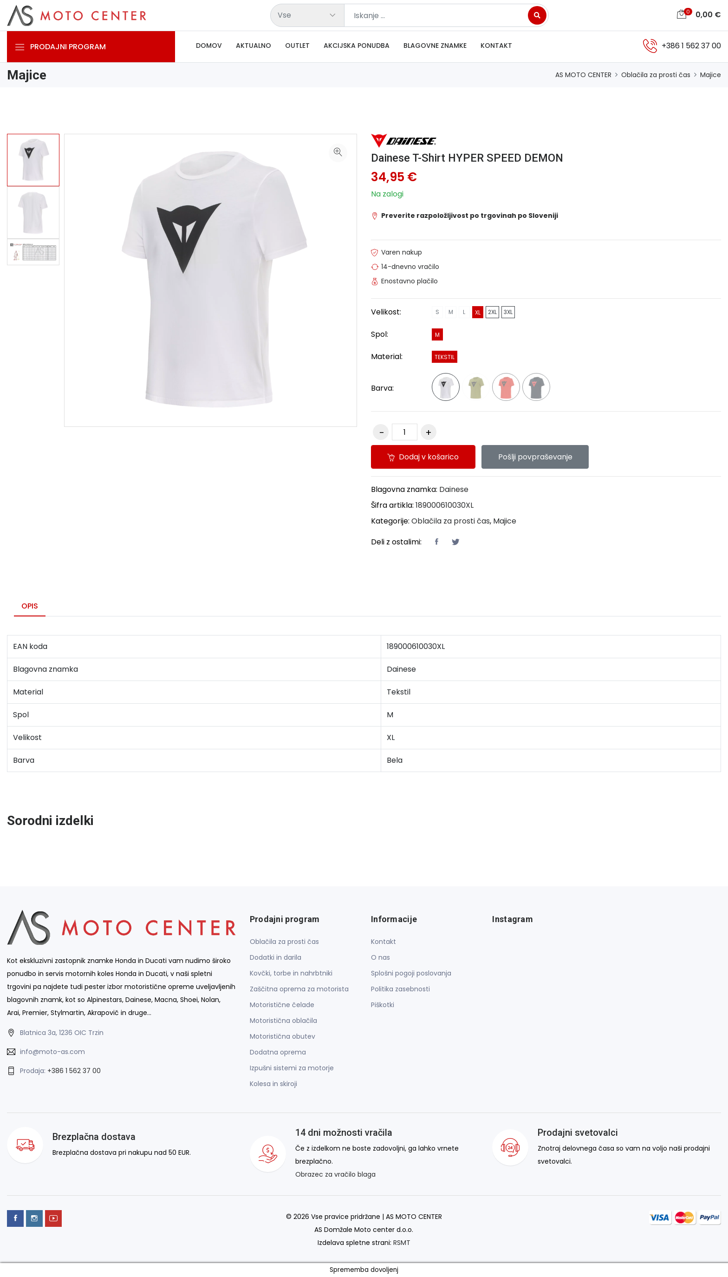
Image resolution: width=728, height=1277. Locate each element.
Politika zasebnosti (400, 989)
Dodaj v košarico (423, 457)
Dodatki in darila (275, 958)
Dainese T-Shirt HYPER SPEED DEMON (468, 157)
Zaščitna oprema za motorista (299, 989)
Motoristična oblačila (283, 1021)
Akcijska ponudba (357, 46)
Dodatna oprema (278, 1052)
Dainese (453, 489)
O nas (380, 958)
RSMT (401, 1242)
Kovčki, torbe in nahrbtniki (291, 973)
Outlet (297, 46)
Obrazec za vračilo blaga (335, 1174)
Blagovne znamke (435, 46)
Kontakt (496, 46)
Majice (710, 74)
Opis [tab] (29, 606)
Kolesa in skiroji (273, 1084)
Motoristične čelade (282, 1005)
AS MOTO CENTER (583, 74)
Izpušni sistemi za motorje (292, 1068)
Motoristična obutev (282, 1036)
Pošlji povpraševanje (536, 457)
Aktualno (253, 46)
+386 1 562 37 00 (74, 1070)
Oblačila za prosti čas (655, 74)
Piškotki (382, 1005)
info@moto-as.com (52, 1051)
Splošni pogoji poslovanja (411, 973)
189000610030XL (445, 505)
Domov (209, 46)
